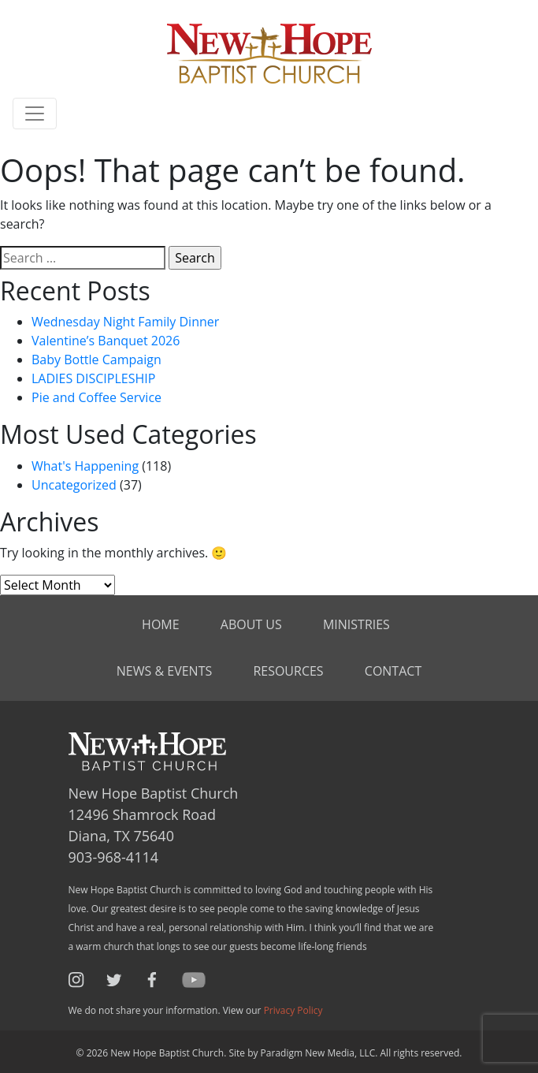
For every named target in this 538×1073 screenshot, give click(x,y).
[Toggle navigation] (35, 113)
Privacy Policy (293, 1010)
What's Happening (85, 466)
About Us (251, 624)
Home (161, 624)
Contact (393, 671)
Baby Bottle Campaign (96, 359)
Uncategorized (74, 485)
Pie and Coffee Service (96, 397)
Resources (288, 671)
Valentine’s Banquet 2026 (106, 340)
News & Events (164, 671)
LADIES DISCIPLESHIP (93, 378)
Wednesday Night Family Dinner (125, 321)
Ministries (356, 624)
